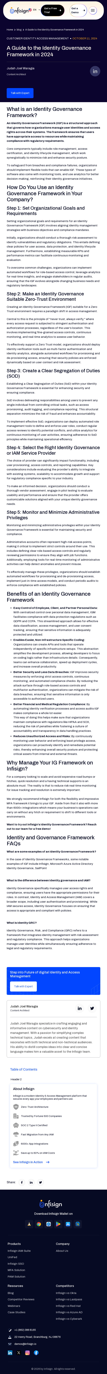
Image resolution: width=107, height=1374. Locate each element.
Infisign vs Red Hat (68, 1306)
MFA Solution (16, 1270)
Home (10, 29)
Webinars (14, 1306)
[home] (19, 10)
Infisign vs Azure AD (69, 1312)
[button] (32, 10)
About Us (62, 1250)
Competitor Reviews (21, 1299)
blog (19, 29)
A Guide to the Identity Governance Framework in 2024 (54, 29)
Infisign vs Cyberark (69, 1318)
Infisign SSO (16, 1263)
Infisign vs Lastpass (69, 1299)
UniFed (12, 1257)
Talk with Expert (20, 93)
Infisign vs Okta (66, 1293)
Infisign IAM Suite (19, 1250)
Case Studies (16, 1312)
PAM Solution (16, 1276)
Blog (11, 1293)
